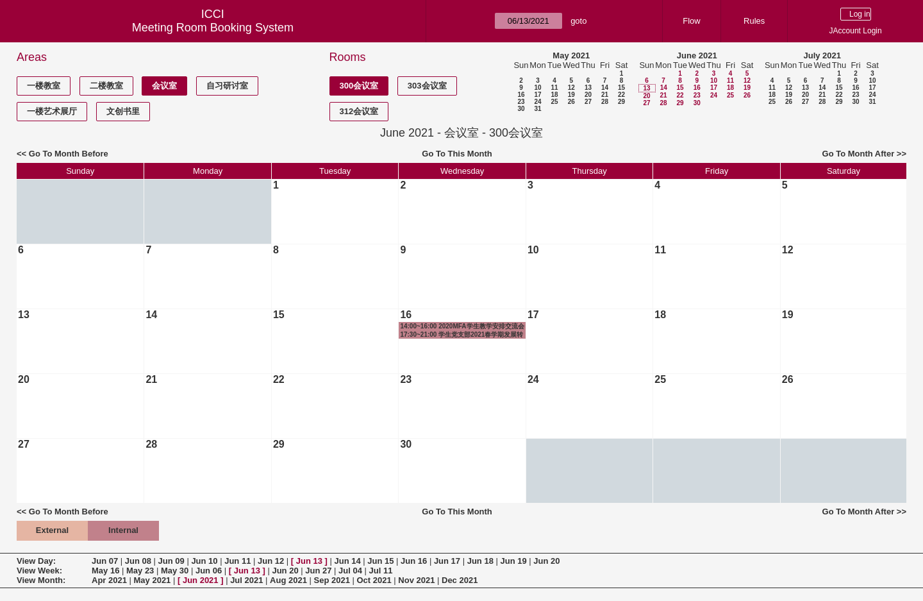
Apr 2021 (109, 580)
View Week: (39, 570)
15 (621, 87)
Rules (754, 21)
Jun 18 (480, 561)
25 (554, 101)
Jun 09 (171, 561)
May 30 (174, 570)
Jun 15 (380, 561)
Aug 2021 (288, 580)
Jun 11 (237, 561)
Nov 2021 (416, 580)
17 (537, 94)
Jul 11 (381, 570)
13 (588, 87)
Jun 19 (513, 561)
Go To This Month (457, 153)
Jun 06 (208, 570)
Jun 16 (414, 561)
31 (537, 108)
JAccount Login (855, 30)
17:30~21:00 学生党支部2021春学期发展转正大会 (461, 335)
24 (537, 101)
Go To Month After (858, 153)
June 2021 (697, 55)
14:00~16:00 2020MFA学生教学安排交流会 (462, 326)
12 (571, 87)
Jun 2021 (201, 580)
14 (604, 87)
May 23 (140, 570)
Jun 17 (447, 561)
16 (520, 94)
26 (571, 101)
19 (571, 94)
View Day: (36, 561)
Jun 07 (105, 561)
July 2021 (822, 55)
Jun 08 (138, 561)
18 (554, 94)
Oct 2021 (373, 580)
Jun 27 (318, 570)
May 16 (105, 570)
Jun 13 (309, 561)
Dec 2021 (460, 580)
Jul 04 (350, 570)
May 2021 (571, 55)
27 (588, 101)
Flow (691, 21)
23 (520, 101)
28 (604, 101)
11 (554, 87)
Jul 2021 (246, 580)
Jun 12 (271, 561)
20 (588, 94)
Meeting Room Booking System (213, 27)
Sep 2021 (332, 580)
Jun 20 (546, 561)
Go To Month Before (68, 153)
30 (520, 108)
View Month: (41, 580)
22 (621, 94)
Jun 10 (204, 561)
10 (537, 87)
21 (604, 94)
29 (621, 101)
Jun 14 (347, 561)
